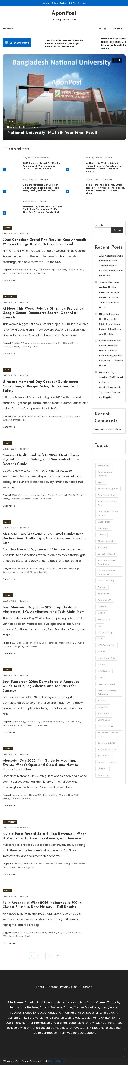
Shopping (19, 646)
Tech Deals (31, 646)
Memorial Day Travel (40, 568)
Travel (7, 522)
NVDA (74, 863)
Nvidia (6, 346)
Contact (82, 3)
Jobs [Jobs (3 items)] (100, 677)
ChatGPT (57, 342)
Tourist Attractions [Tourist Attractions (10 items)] (107, 749)
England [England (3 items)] (102, 587)
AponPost (64, 13)
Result (12, 121)
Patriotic (16, 798)
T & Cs (72, 3)
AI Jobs (15, 342)
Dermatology (18, 721)
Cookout (22, 416)
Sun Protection (28, 725)
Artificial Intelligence (41, 342)
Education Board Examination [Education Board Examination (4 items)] (106, 562)
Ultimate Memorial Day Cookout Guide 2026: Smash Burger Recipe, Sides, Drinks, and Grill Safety (41, 188)
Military (6, 798)
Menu (8, 28)
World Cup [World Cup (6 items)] (103, 775)
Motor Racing (25, 273)
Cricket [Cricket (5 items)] (101, 534)
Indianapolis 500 (37, 932)
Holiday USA (35, 795)
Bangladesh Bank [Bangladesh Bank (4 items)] (107, 495)
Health (7, 443)
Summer (26, 798)
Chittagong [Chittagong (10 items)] (103, 528)
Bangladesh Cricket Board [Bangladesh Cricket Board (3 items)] (108, 503)
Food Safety (54, 495)
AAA (14, 568)
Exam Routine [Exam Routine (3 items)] (104, 593)
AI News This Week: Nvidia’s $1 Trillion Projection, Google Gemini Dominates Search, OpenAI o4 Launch (44, 313)
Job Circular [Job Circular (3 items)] (104, 671)
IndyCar (62, 932)
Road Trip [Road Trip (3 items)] (103, 706)
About (46, 3)
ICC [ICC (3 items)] (99, 625)
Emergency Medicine (35, 495)
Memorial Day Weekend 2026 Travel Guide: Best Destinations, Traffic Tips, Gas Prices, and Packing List (42, 210)
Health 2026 (33, 721)
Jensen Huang (62, 863)
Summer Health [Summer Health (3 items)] (106, 726)
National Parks (60, 568)
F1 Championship (46, 269)
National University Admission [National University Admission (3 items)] (107, 692)
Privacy (65, 987)
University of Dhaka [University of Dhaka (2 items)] (107, 762)
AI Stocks (16, 863)
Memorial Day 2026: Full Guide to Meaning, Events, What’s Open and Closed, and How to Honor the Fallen (40, 765)
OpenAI (15, 346)
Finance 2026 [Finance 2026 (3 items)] (104, 600)
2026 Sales (17, 642)
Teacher (35, 127)
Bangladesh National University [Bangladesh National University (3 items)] (108, 513)
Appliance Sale (32, 642)
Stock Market (9, 867)
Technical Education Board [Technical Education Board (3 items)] (108, 734)
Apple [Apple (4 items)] (101, 482)
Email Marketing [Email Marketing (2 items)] (106, 580)
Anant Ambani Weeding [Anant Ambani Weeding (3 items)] (105, 474)
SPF (78, 721)
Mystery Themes (57, 1061)
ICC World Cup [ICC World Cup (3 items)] (105, 632)
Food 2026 (33, 416)
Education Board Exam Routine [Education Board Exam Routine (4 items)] (106, 572)
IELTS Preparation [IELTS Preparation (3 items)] (106, 645)
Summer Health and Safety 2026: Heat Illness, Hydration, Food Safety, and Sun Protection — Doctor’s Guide (41, 459)
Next (58, 955)
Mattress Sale (66, 642)
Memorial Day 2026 (69, 795)
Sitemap (86, 987)
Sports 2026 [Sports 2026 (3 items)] (104, 719)
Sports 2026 (39, 273)
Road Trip (74, 568)
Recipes (69, 416)
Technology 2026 (29, 346)
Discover (9, 280)
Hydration (16, 498)
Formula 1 (61, 269)
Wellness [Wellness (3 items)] (102, 768)
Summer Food (18, 419)
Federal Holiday (19, 795)
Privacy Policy (59, 3)
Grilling (44, 416)
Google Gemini (70, 342)
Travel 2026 (26, 572)
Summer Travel (10, 572)
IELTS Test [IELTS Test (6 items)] (102, 651)
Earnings (49, 863)
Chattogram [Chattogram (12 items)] (104, 521)
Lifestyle (7, 595)
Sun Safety (45, 498)
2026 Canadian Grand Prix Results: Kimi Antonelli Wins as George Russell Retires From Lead (64, 43)
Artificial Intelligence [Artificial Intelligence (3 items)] (108, 488)
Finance (53, 642)
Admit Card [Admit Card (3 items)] (103, 465)
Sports (7, 227)
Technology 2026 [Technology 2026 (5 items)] (106, 742)
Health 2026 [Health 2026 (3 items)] (104, 619)
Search (119, 28)
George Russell (75, 269)
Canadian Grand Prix (22, 269)
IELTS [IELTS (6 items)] (100, 638)
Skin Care (69, 721)
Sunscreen (42, 725)
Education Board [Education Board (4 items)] (106, 553)
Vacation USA (40, 572)
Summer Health (30, 498)
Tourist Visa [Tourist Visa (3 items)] (103, 755)
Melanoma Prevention (52, 721)
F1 (35, 269)
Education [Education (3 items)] (103, 547)
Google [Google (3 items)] (102, 612)
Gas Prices (23, 568)
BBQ (14, 416)
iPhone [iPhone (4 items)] (101, 664)
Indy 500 (52, 932)
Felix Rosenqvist (19, 932)
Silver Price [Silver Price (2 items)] (103, 713)
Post (75, 987)
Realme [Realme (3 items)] (102, 700)
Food (6, 369)
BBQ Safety (17, 495)
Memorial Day (56, 416)
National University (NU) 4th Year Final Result (52, 133)
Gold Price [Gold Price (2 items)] (103, 606)
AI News (25, 342)
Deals (44, 642)
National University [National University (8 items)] (107, 684)
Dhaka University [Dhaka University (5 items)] (106, 541)
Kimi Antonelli (9, 273)
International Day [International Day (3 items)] (106, 658)
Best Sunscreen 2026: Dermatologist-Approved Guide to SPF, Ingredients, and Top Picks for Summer (41, 686)
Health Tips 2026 (70, 495)
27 (48, 955)
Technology (10, 296)
